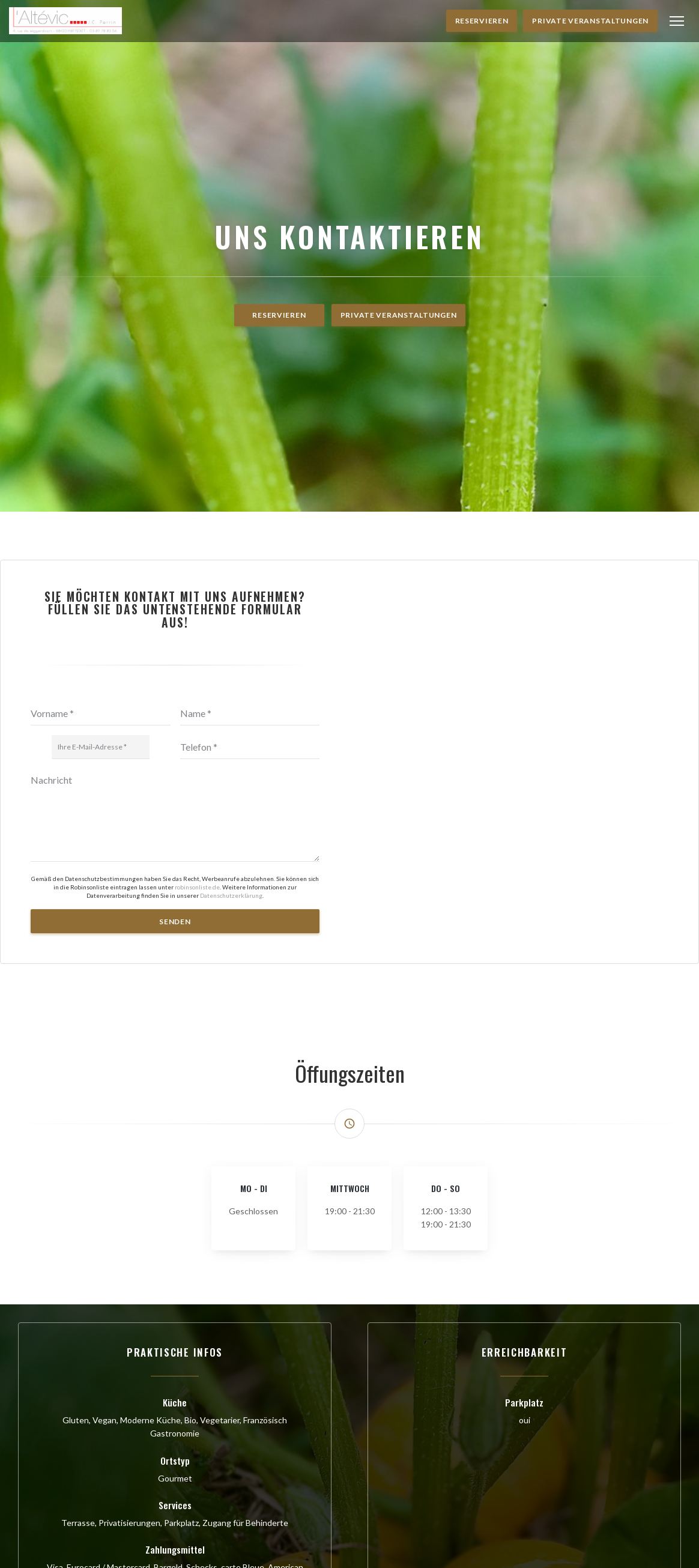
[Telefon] (250, 988)
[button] (677, 21)
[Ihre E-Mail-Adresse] (101, 988)
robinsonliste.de (197, 1127)
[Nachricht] (175, 1056)
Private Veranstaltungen (590, 20)
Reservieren (482, 20)
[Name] (250, 955)
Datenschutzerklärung (231, 1136)
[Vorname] (101, 955)
